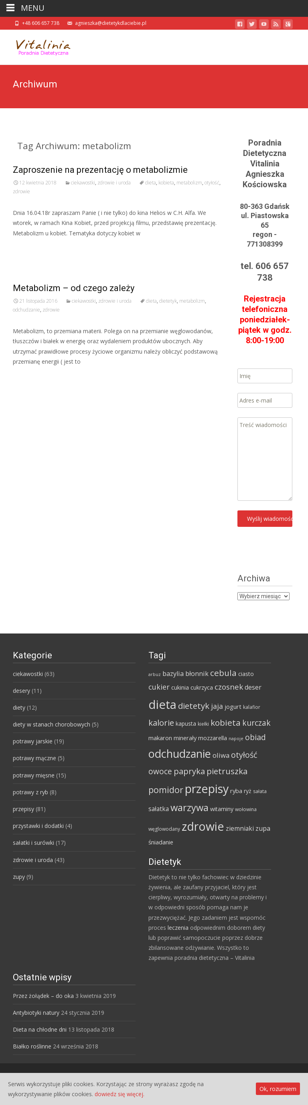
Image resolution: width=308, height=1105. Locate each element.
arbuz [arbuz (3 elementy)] (154, 674)
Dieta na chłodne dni (40, 1029)
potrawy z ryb (30, 792)
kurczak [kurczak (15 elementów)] (256, 723)
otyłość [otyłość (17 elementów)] (244, 754)
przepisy (23, 809)
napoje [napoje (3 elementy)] (236, 738)
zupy (19, 876)
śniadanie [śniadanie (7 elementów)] (160, 842)
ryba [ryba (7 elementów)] (236, 791)
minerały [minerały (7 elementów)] (185, 738)
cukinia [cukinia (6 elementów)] (180, 687)
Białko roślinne (32, 1046)
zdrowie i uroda (114, 182)
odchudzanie (26, 309)
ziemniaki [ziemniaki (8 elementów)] (240, 828)
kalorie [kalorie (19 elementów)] (161, 722)
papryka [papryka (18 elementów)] (189, 771)
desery (21, 690)
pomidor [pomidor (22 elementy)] (165, 789)
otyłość (212, 182)
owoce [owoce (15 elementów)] (160, 771)
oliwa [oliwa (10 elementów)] (221, 755)
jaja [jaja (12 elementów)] (217, 706)
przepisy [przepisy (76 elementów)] (207, 788)
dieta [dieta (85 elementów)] (162, 704)
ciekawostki (83, 182)
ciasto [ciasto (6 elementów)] (246, 674)
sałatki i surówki (33, 842)
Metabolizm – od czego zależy (73, 288)
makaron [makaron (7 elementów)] (160, 738)
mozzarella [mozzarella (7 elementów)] (212, 738)
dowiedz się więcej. (119, 1094)
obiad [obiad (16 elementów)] (255, 737)
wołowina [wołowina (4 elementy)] (246, 809)
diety (19, 707)
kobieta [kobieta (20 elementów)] (226, 722)
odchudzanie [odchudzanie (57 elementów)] (179, 753)
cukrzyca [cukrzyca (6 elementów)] (201, 687)
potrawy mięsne (34, 775)
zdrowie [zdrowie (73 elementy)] (203, 826)
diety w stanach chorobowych (51, 724)
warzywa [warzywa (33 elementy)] (189, 807)
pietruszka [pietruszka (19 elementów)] (227, 771)
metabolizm (189, 182)
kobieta (166, 182)
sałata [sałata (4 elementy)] (260, 791)
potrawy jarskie (33, 741)
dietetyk (168, 301)
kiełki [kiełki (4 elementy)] (203, 723)
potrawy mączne (34, 758)
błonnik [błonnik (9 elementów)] (197, 673)
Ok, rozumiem (277, 1089)
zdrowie (21, 191)
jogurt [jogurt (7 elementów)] (233, 706)
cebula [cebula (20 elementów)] (223, 672)
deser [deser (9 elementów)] (253, 687)
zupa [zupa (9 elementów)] (262, 828)
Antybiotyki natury (36, 1012)
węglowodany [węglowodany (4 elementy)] (164, 829)
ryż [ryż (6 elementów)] (247, 791)
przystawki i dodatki (38, 826)
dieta (150, 182)
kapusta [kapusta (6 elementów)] (186, 723)
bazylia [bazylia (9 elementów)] (173, 673)
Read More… (31, 248)
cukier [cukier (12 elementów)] (159, 687)
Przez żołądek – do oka (43, 996)
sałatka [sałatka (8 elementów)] (158, 808)
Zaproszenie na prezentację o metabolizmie (100, 170)
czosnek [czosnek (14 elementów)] (229, 687)
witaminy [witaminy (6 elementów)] (221, 809)
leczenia (178, 927)
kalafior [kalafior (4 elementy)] (251, 707)
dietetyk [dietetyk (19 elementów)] (193, 705)
